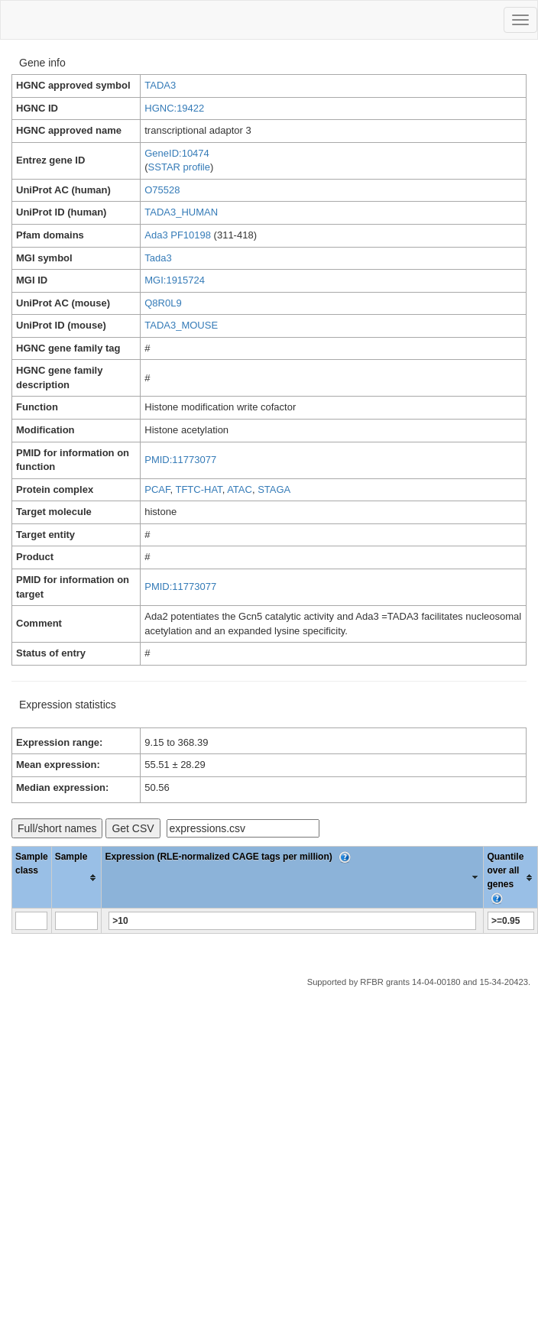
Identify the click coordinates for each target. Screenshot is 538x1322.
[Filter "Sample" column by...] (76, 921)
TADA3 (160, 85)
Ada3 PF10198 (177, 235)
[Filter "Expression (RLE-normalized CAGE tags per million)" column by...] (292, 921)
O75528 (162, 190)
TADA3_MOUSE (181, 325)
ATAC (239, 489)
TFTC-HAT (198, 489)
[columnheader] (76, 878)
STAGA (274, 489)
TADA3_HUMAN (181, 212)
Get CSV (133, 828)
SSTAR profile (179, 167)
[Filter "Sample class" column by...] (31, 921)
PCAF (157, 489)
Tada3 (157, 258)
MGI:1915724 (174, 280)
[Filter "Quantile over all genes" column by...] (511, 921)
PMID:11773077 (180, 459)
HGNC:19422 (174, 108)
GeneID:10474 (176, 153)
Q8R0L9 (162, 303)
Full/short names (57, 828)
